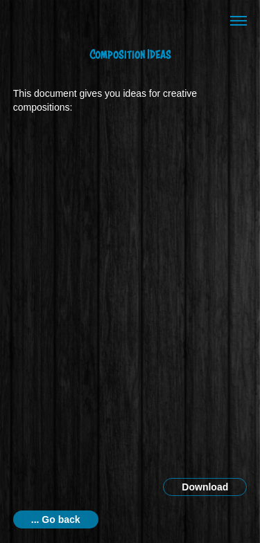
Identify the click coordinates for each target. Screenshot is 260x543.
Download (205, 487)
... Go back (55, 519)
